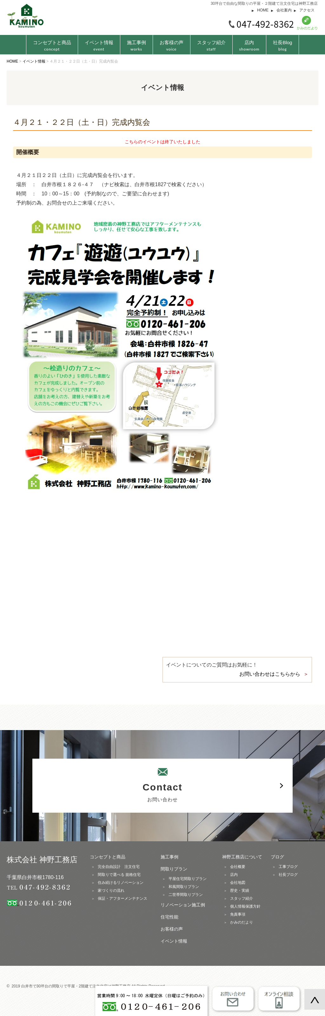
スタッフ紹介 (211, 45)
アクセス (307, 10)
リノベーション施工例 (183, 904)
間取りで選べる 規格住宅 (119, 874)
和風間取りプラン (184, 886)
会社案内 (284, 10)
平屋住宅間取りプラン (188, 879)
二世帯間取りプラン (186, 894)
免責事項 (237, 914)
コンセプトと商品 (107, 856)
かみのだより (241, 922)
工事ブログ (288, 866)
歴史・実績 (239, 890)
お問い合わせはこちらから (269, 674)
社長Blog (282, 45)
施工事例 (136, 45)
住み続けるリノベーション (120, 882)
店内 (249, 45)
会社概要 (237, 866)
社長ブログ (288, 874)
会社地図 (237, 882)
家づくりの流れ (111, 890)
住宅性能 (169, 916)
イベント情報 (99, 45)
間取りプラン (174, 868)
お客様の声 (171, 45)
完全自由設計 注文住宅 (119, 866)
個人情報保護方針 (245, 906)
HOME (263, 10)
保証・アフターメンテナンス (122, 898)
